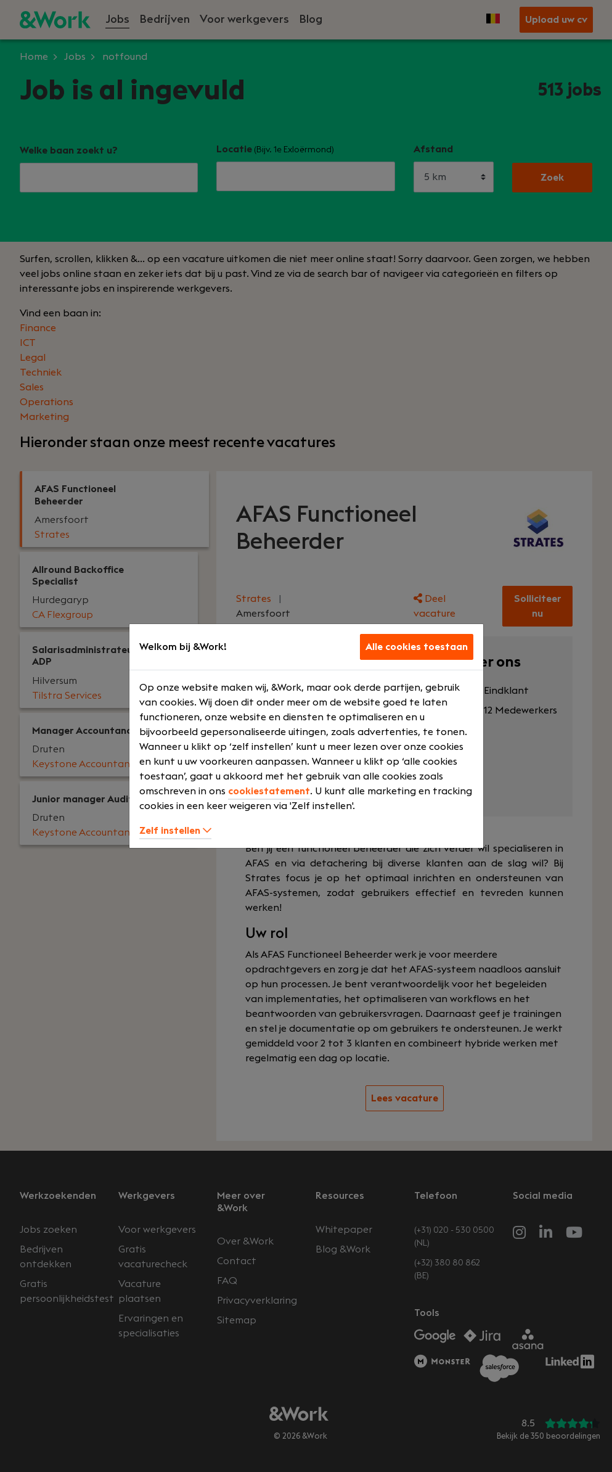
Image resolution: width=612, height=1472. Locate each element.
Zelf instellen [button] (175, 831)
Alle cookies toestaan (416, 647)
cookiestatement (269, 791)
